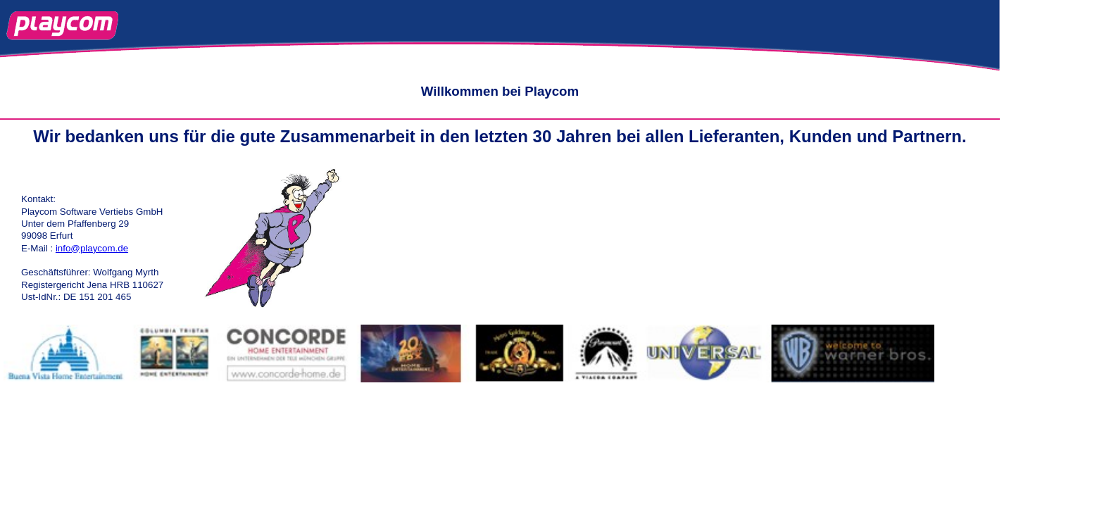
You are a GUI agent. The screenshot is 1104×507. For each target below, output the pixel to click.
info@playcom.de (92, 248)
